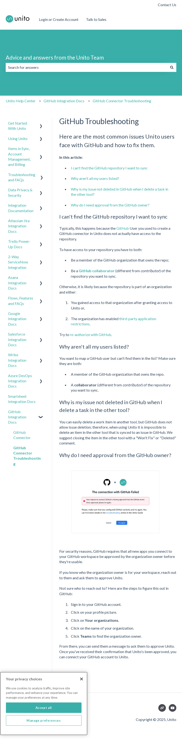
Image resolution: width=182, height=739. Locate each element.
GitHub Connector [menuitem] (22, 435)
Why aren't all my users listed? (95, 178)
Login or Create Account (58, 19)
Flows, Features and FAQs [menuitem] (20, 300)
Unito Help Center (21, 100)
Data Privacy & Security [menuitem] (20, 192)
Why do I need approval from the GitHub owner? (110, 205)
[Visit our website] (162, 708)
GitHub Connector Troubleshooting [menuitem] (27, 455)
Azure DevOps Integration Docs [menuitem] (20, 380)
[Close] (81, 690)
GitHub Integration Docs (64, 100)
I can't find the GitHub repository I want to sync (109, 168)
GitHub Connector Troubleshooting (122, 100)
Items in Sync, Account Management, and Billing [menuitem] (19, 156)
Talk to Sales (96, 19)
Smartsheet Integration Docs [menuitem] (22, 399)
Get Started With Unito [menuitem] (17, 126)
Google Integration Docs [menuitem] (17, 318)
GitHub (122, 228)
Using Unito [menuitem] (17, 138)
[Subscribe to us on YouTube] (172, 708)
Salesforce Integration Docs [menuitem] (17, 339)
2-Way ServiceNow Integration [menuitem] (18, 262)
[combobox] (86, 67)
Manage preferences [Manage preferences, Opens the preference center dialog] (44, 732)
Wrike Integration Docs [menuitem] (17, 360)
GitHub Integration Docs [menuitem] (17, 417)
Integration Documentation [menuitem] (20, 208)
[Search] (171, 67)
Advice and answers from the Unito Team (55, 57)
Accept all (44, 719)
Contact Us (167, 4)
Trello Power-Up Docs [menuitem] (19, 244)
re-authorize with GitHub (90, 334)
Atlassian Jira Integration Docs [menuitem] (19, 226)
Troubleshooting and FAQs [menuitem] (21, 177)
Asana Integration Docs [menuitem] (17, 282)
